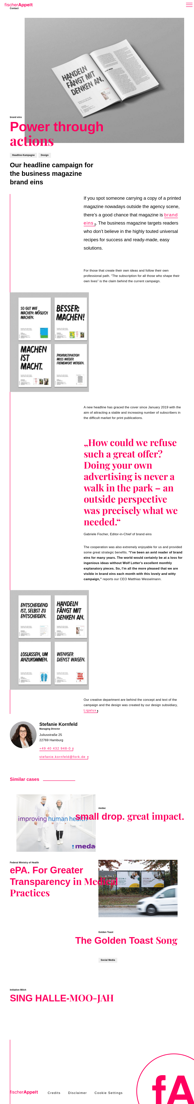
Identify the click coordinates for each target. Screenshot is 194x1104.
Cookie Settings (109, 1093)
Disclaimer (77, 1093)
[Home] (18, 4)
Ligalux (91, 710)
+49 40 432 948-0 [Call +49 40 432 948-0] (56, 748)
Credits (54, 1093)
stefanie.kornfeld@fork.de (63, 757)
